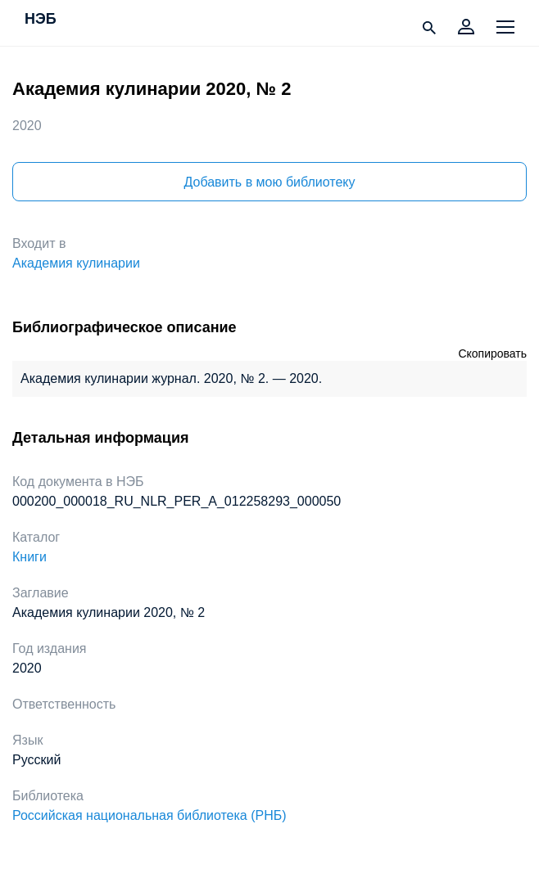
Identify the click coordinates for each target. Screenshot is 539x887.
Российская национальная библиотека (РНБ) (149, 815)
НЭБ (41, 19)
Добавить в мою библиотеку (269, 182)
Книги (29, 557)
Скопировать (492, 353)
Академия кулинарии (76, 263)
